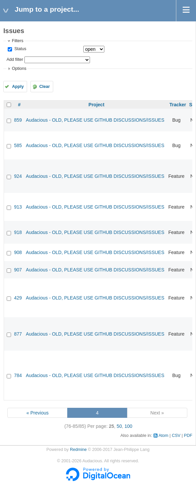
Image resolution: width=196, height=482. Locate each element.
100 (128, 426)
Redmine (78, 449)
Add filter (14, 59)
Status (19, 48)
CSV (176, 435)
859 (18, 120)
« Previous (37, 412)
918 (18, 232)
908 (18, 252)
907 (18, 269)
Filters (17, 40)
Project (96, 104)
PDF (188, 435)
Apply (18, 86)
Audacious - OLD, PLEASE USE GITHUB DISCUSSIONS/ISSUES (95, 120)
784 (18, 375)
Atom (163, 435)
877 (18, 334)
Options (19, 68)
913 (18, 207)
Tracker (177, 104)
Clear (44, 86)
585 (18, 145)
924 (18, 176)
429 (18, 297)
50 (119, 426)
